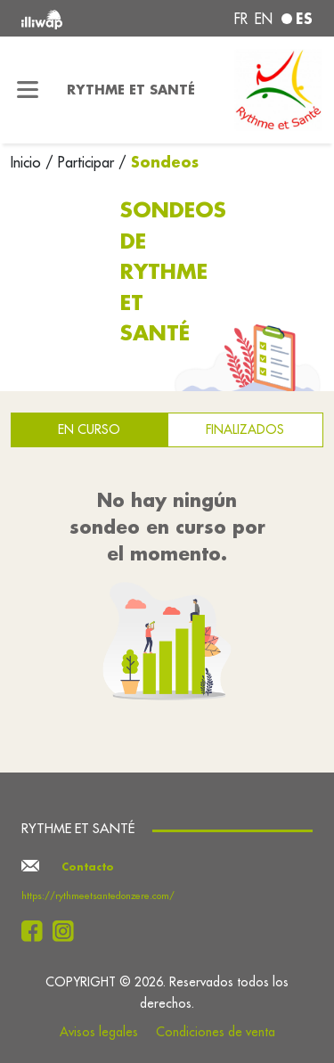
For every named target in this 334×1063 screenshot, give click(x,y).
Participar (86, 162)
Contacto (87, 867)
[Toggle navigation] (28, 90)
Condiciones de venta (215, 1032)
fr (241, 19)
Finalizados (245, 429)
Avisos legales (99, 1032)
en (264, 19)
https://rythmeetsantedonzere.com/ (98, 895)
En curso (89, 429)
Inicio (28, 162)
